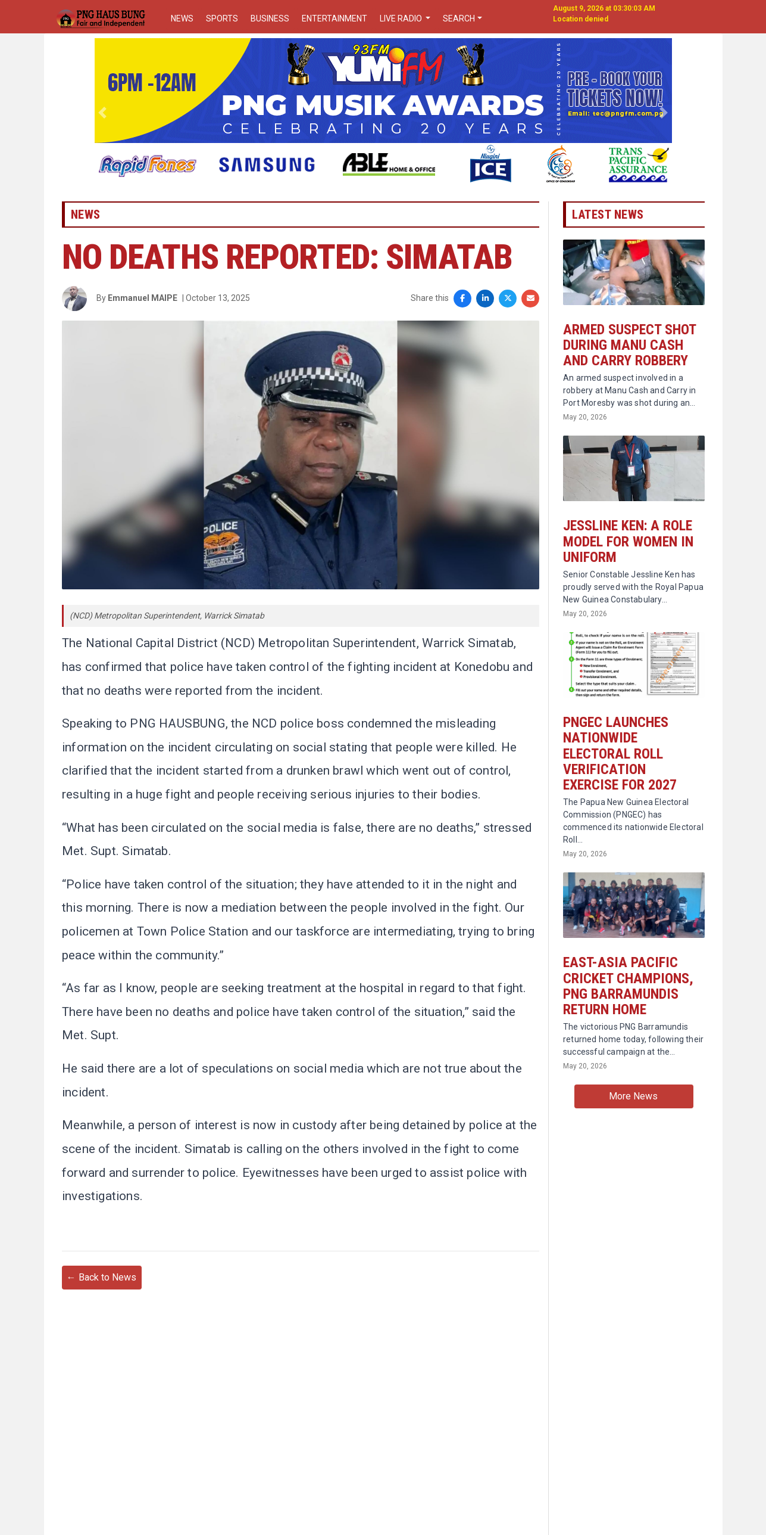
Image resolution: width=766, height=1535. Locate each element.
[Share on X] (508, 299)
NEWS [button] (182, 18)
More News (633, 1098)
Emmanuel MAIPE (142, 298)
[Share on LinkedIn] (485, 299)
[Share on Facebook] (462, 299)
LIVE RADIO (402, 18)
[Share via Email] (530, 299)
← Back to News (101, 1282)
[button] (102, 112)
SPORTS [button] (222, 18)
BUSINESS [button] (270, 18)
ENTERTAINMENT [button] (334, 18)
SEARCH (459, 18)
